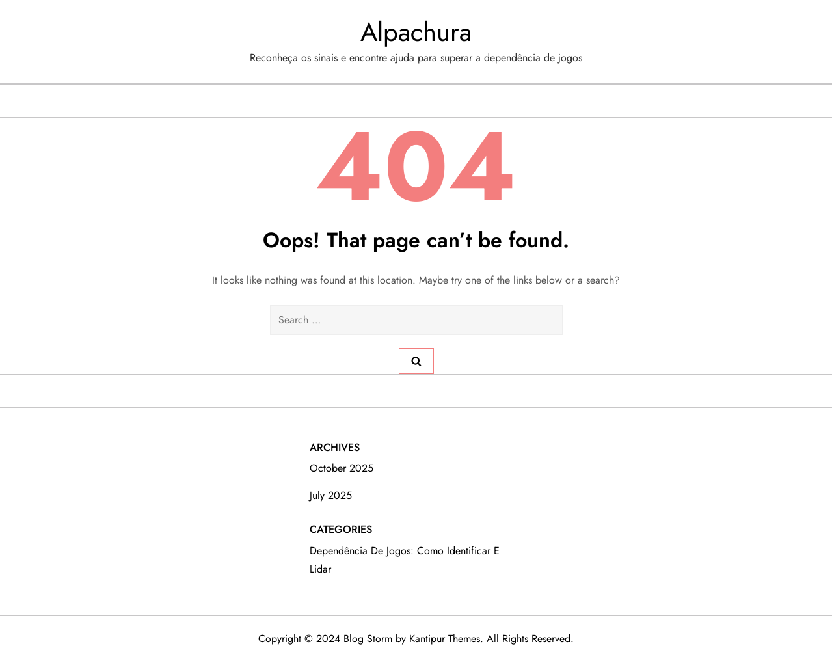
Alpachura (416, 32)
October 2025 (341, 468)
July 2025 (331, 495)
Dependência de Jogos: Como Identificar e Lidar (405, 559)
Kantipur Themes (444, 638)
